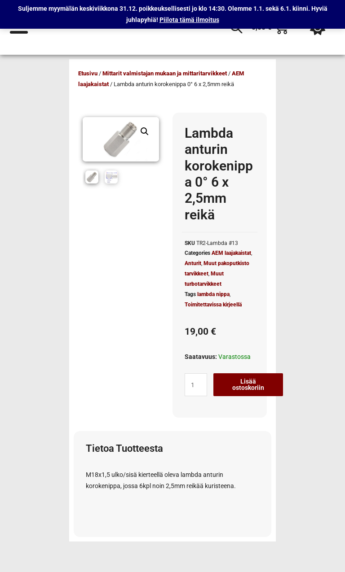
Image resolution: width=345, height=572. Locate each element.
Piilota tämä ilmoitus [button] (189, 19)
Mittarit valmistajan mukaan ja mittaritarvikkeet (164, 73)
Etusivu (87, 73)
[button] (145, 131)
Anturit (193, 263)
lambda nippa (213, 294)
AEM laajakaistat (231, 253)
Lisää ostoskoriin (248, 384)
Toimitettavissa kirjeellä (213, 304)
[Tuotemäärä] (196, 384)
